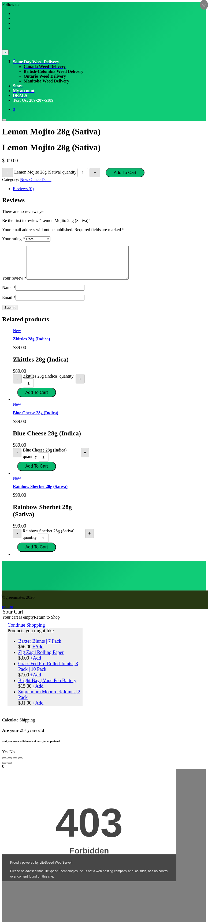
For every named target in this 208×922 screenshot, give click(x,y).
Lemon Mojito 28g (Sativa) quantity (45, 172)
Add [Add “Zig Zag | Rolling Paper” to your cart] (35, 664)
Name (9, 294)
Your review (14, 284)
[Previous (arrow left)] (4, 769)
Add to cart (125, 172)
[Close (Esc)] (4, 764)
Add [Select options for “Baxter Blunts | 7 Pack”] (37, 653)
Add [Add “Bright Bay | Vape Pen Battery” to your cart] (37, 692)
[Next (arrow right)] (10, 769)
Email (9, 304)
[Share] (10, 764)
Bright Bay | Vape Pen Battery (47, 687)
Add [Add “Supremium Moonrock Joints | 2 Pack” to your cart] (37, 709)
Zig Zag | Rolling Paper (41, 658)
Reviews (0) (23, 188)
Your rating (13, 238)
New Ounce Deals (35, 179)
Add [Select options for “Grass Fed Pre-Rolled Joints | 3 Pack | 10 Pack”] (35, 681)
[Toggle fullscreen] (15, 764)
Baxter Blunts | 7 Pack (39, 647)
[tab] (109, 188)
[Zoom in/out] (20, 764)
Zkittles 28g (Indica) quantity (48, 382)
